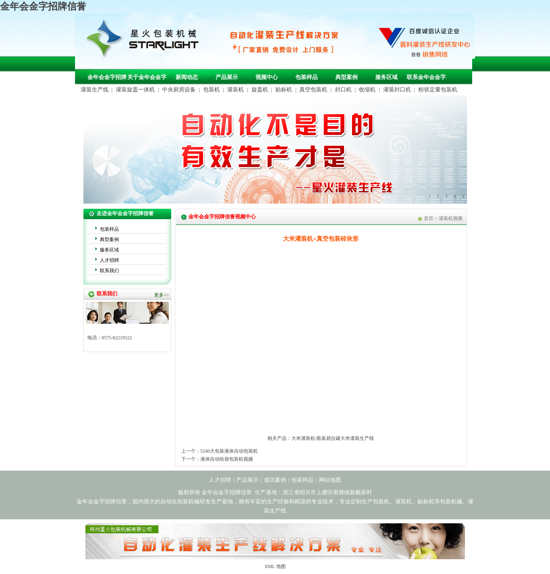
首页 (428, 218)
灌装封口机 (397, 90)
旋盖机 (259, 90)
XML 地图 (274, 566)
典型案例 (346, 77)
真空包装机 (313, 90)
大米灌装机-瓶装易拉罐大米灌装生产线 (332, 438)
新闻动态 (187, 77)
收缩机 (367, 90)
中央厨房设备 (179, 90)
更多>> (161, 295)
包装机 (211, 90)
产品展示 (227, 77)
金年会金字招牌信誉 (43, 6)
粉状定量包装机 (437, 90)
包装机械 (451, 502)
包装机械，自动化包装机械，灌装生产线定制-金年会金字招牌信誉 (145, 40)
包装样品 (306, 77)
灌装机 (235, 90)
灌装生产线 (95, 90)
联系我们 (109, 270)
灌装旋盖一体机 (135, 90)
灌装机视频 (451, 218)
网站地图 (330, 480)
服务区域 (386, 77)
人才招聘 (109, 260)
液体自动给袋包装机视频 (226, 459)
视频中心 (266, 77)
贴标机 (283, 90)
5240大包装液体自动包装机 (229, 451)
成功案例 (275, 480)
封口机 (343, 90)
